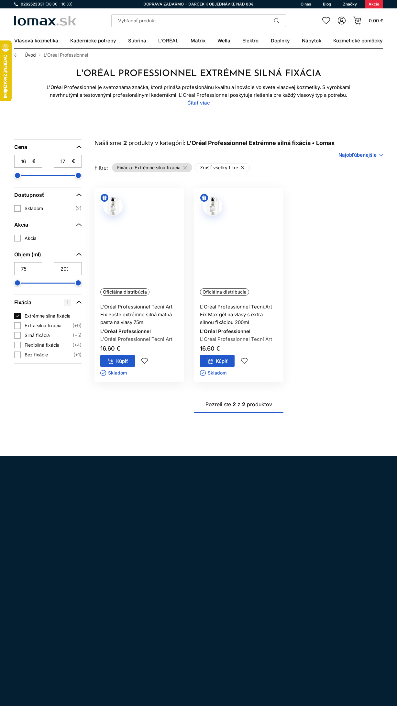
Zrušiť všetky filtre (219, 167)
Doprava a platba (175, 632)
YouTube (74, 613)
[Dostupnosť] (48, 194)
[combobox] (360, 155)
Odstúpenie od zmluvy (181, 623)
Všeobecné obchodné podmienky (192, 605)
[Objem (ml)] (48, 254)
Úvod (30, 55)
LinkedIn (92, 613)
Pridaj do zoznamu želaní (144, 361)
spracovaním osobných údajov (260, 530)
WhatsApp (56, 613)
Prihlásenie (319, 666)
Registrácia (363, 666)
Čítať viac (198, 103)
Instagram (20, 613)
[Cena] (48, 147)
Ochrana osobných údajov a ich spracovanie (204, 614)
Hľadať (277, 20)
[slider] (17, 175)
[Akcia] (48, 224)
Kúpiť (122, 361)
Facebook (38, 613)
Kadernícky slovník (177, 650)
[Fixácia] (48, 302)
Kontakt (165, 641)
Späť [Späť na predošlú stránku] (17, 55)
